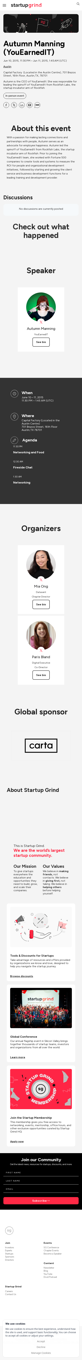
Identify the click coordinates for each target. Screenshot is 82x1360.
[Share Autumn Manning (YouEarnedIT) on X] (14, 105)
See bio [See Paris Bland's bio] (41, 675)
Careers (9, 1291)
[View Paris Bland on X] (41, 650)
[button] (78, 4)
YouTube (48, 1274)
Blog (46, 1271)
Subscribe (39, 1200)
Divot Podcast (50, 1277)
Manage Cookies (41, 1352)
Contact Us (10, 1294)
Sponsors (9, 1256)
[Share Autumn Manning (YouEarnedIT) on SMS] (37, 105)
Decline (41, 1347)
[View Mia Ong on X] (41, 580)
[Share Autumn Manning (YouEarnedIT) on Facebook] (6, 105)
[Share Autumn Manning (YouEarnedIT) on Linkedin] (22, 105)
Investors (9, 1247)
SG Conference (51, 1247)
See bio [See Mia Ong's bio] (41, 604)
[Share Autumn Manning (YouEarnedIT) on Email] (29, 105)
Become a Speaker (53, 1253)
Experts (8, 1250)
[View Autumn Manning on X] (41, 322)
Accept (41, 1341)
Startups (9, 1253)
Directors (9, 1260)
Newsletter (49, 1268)
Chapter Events (51, 1250)
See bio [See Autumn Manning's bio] (41, 342)
